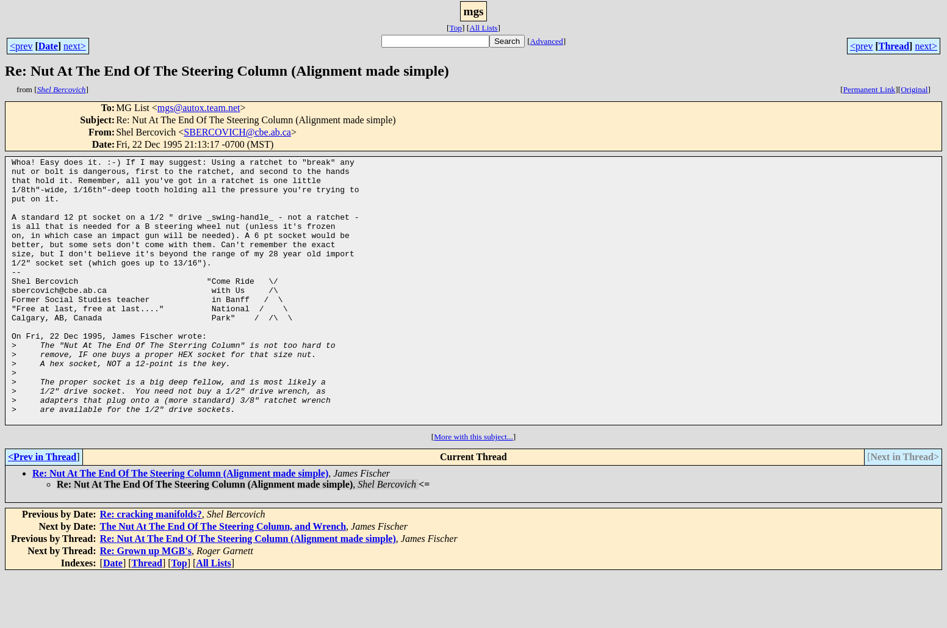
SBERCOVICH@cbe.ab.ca (237, 132)
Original (914, 89)
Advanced (546, 41)
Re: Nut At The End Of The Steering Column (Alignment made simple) (180, 526)
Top (455, 27)
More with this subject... (473, 489)
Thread (894, 46)
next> (74, 46)
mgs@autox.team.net (198, 108)
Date (48, 46)
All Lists (483, 27)
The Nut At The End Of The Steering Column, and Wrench (223, 579)
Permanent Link (869, 89)
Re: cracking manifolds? (151, 567)
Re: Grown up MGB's (146, 604)
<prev (21, 46)
